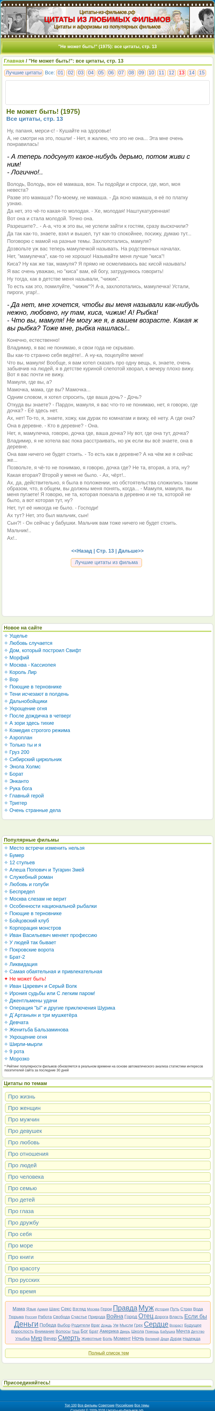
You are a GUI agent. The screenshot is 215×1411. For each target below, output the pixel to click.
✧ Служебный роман (28, 877)
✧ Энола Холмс (22, 767)
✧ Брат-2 (14, 957)
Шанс (54, 1308)
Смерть (69, 1337)
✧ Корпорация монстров (32, 928)
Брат (93, 1331)
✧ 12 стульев (19, 862)
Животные (91, 1338)
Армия (42, 1309)
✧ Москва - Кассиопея (30, 665)
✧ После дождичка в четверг (37, 716)
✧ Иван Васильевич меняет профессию (50, 935)
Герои (106, 1308)
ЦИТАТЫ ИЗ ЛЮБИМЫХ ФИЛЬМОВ (107, 19)
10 (151, 72)
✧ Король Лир (20, 672)
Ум (115, 1325)
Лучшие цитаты (24, 72)
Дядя (164, 1339)
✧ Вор (11, 679)
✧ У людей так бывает (30, 942)
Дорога (161, 1316)
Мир (36, 1338)
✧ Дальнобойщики (25, 701)
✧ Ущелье (16, 636)
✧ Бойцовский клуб (26, 921)
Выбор (63, 1325)
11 (161, 72)
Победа (47, 1325)
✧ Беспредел (19, 891)
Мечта (183, 1331)
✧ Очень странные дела (32, 810)
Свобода (61, 1316)
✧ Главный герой (24, 796)
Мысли (126, 1325)
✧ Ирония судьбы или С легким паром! (49, 993)
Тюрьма (16, 1316)
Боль (107, 1338)
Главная (14, 61)
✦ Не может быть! (25, 979)
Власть (176, 1316)
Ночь (138, 1338)
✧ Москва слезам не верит (35, 899)
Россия (31, 1317)
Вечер (50, 1338)
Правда (125, 1308)
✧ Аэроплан (18, 737)
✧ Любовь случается (28, 643)
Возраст (176, 1325)
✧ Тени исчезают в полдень (36, 694)
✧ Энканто (16, 781)
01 (60, 72)
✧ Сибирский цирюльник (33, 759)
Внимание (44, 1331)
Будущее (193, 1325)
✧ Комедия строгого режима (37, 730)
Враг (95, 1325)
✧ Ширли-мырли (23, 1044)
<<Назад (81, 551)
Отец (145, 1316)
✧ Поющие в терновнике (33, 687)
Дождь (106, 1325)
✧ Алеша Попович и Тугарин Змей (44, 870)
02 (70, 72)
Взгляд (79, 1308)
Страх (186, 1308)
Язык (31, 1308)
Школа (137, 1331)
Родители (80, 1325)
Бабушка (167, 1331)
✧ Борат (14, 774)
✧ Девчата (16, 1022)
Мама (19, 1308)
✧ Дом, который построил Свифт (42, 650)
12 (171, 72)
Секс (66, 1308)
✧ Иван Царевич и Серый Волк (40, 986)
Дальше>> (131, 551)
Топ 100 (71, 1405)
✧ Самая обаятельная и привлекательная (53, 971)
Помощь (152, 1331)
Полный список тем (108, 1353)
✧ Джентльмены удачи (30, 1000)
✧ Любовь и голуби (26, 884)
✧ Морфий (16, 657)
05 (101, 72)
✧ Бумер (14, 855)
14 (192, 72)
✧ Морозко (16, 1059)
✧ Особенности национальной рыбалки (50, 906)
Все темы (141, 1405)
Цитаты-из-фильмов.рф (107, 12)
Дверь (125, 1331)
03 (80, 72)
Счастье (79, 1316)
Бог (84, 1331)
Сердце (156, 1324)
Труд (76, 1331)
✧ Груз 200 (16, 752)
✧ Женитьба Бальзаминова (36, 1030)
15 (202, 72)
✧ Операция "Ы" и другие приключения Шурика (59, 1008)
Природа (96, 1316)
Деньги (26, 1324)
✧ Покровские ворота (29, 950)
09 (141, 72)
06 (111, 72)
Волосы (63, 1331)
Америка (109, 1331)
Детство (197, 1331)
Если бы (195, 1316)
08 (131, 72)
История (162, 1309)
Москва (93, 1309)
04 (91, 72)
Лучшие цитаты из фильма (106, 562)
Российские (125, 1405)
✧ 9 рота (14, 1051)
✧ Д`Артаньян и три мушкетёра (40, 1015)
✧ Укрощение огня (25, 708)
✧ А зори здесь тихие (29, 723)
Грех (138, 1325)
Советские (106, 1405)
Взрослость (22, 1331)
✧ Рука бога (18, 788)
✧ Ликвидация (21, 964)
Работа (45, 1316)
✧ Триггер (15, 803)
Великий (152, 1339)
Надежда (191, 1338)
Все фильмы (87, 1405)
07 (121, 72)
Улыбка (22, 1338)
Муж (146, 1308)
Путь (174, 1308)
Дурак (176, 1338)
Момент (122, 1338)
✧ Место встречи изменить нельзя (44, 848)
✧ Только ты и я (22, 745)
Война (114, 1316)
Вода (198, 1308)
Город (130, 1316)
